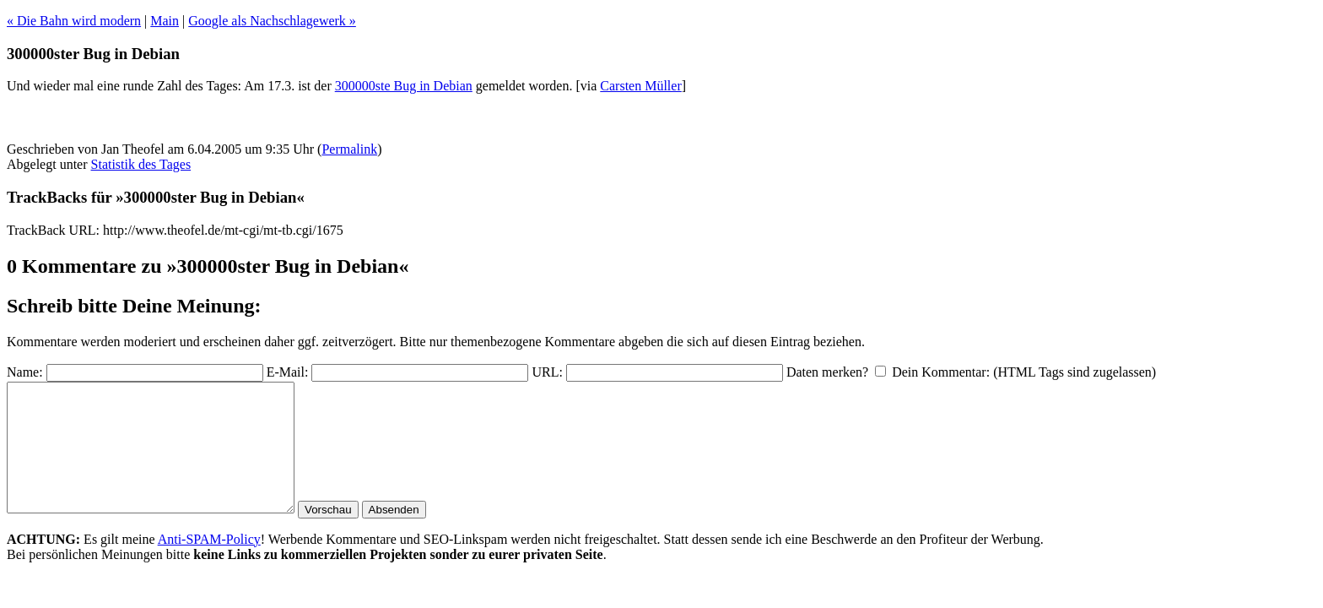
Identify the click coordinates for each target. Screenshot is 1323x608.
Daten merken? (827, 372)
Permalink (349, 149)
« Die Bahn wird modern (74, 21)
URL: (547, 372)
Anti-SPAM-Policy (209, 564)
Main (164, 21)
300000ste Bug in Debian (403, 86)
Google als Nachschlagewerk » (272, 21)
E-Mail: (288, 372)
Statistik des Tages (141, 164)
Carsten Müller (640, 86)
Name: (25, 372)
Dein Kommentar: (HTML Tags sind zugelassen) (1024, 372)
